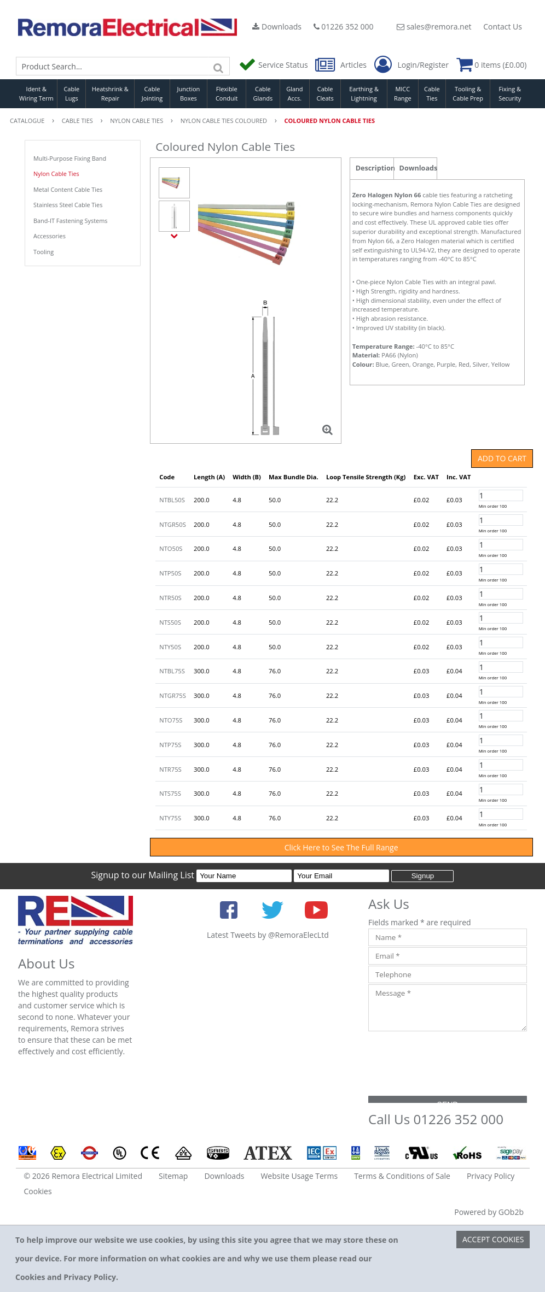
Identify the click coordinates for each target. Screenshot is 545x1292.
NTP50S (170, 573)
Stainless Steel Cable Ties (67, 205)
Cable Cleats (325, 93)
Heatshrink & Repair (110, 93)
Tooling (43, 252)
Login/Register (411, 65)
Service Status (274, 65)
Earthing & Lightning (364, 93)
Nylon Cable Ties (56, 173)
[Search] (219, 66)
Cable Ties (432, 93)
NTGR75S (172, 695)
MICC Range (402, 93)
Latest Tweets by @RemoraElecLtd (268, 935)
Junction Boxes (188, 93)
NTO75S (170, 720)
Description (374, 168)
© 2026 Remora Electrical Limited (83, 1176)
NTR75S (170, 769)
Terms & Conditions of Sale (402, 1176)
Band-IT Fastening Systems (70, 220)
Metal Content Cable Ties (67, 189)
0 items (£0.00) (491, 65)
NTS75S (170, 793)
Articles (341, 65)
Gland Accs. (294, 93)
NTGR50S (172, 524)
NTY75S (170, 818)
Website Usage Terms (299, 1176)
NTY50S (170, 647)
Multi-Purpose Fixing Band (69, 158)
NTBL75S (172, 671)
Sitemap (173, 1176)
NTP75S (170, 745)
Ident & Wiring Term (36, 93)
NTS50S (170, 622)
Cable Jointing (152, 93)
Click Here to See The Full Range (341, 847)
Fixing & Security (509, 93)
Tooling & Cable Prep (468, 93)
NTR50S (170, 598)
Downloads (277, 26)
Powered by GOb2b (489, 1212)
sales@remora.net (434, 26)
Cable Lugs (71, 93)
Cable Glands (263, 93)
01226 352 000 (344, 26)
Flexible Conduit (226, 93)
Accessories (49, 236)
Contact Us (502, 26)
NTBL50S (172, 500)
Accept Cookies (493, 1239)
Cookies (38, 1191)
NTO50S (170, 548)
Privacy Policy (490, 1176)
